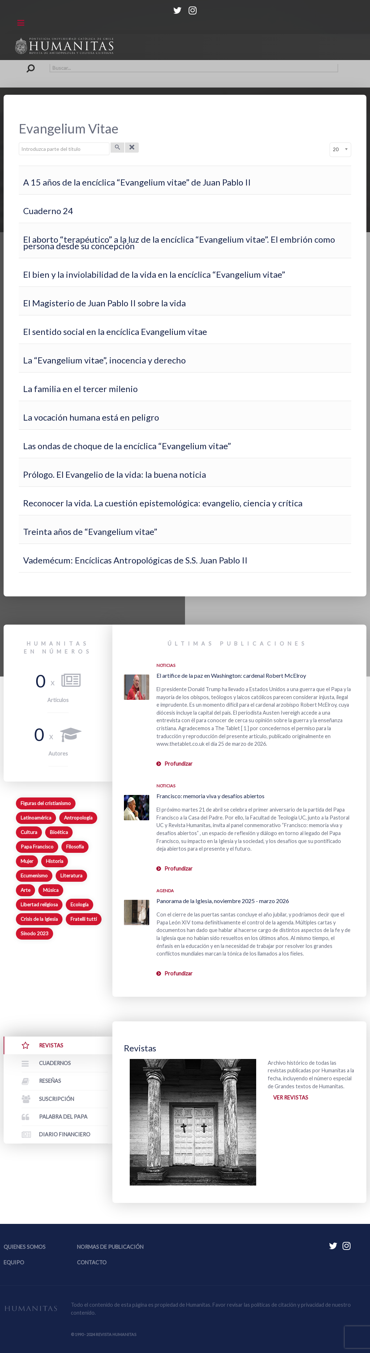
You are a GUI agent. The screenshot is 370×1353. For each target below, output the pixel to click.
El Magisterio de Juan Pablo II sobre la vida (104, 303)
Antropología (78, 818)
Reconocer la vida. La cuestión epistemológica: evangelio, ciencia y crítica (162, 503)
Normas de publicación (110, 1247)
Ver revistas (290, 1097)
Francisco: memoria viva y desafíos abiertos (210, 795)
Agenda (165, 890)
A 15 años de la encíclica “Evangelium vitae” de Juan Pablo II (137, 182)
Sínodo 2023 (34, 933)
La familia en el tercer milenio (80, 388)
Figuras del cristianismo (46, 803)
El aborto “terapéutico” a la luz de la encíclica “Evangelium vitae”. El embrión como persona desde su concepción (179, 242)
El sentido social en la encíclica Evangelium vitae (115, 331)
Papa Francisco (37, 847)
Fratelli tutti (83, 919)
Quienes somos (25, 1247)
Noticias (165, 665)
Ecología (79, 904)
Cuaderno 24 (48, 210)
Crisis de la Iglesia (39, 919)
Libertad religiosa (39, 904)
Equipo (14, 1262)
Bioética (59, 832)
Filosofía (75, 847)
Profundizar (178, 764)
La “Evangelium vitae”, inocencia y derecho (104, 360)
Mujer (27, 861)
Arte (25, 890)
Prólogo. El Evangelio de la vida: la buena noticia (114, 474)
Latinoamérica (36, 818)
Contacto (92, 1262)
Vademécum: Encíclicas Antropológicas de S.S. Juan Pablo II (135, 560)
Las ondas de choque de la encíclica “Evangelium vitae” (127, 446)
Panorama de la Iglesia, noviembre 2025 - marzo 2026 (222, 900)
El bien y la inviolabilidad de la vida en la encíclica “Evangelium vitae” (154, 274)
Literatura (71, 875)
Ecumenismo (34, 875)
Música (51, 890)
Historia (54, 861)
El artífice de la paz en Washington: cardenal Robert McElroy (231, 675)
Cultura (29, 832)
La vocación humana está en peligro (91, 417)
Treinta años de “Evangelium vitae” (90, 531)
